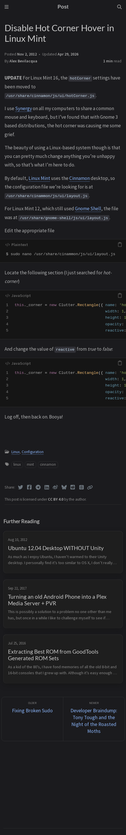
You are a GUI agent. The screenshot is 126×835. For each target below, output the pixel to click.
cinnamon (48, 464)
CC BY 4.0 (56, 499)
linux (17, 464)
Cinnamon (79, 178)
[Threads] (81, 487)
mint (30, 464)
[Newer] (94, 719)
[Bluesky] (64, 487)
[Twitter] (20, 487)
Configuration (33, 451)
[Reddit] (73, 487)
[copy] (120, 244)
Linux (15, 451)
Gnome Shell (88, 208)
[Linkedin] (47, 487)
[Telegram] (38, 487)
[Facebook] (29, 487)
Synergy (23, 108)
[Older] (32, 719)
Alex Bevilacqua (23, 61)
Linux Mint (39, 178)
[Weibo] (55, 487)
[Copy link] (90, 487)
